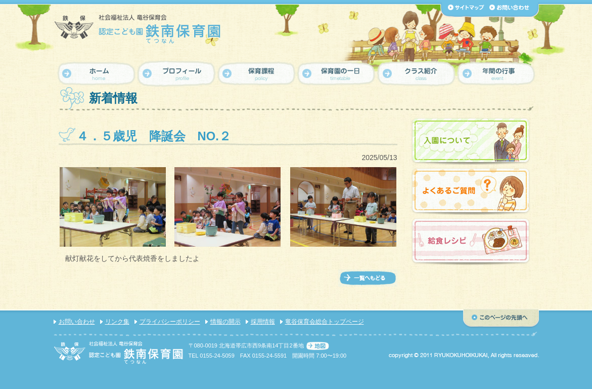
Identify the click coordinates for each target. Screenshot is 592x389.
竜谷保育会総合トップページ (324, 321)
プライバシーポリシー (170, 321)
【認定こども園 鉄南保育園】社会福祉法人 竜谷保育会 (138, 29)
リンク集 (117, 321)
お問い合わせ (77, 321)
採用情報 (263, 321)
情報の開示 (225, 321)
